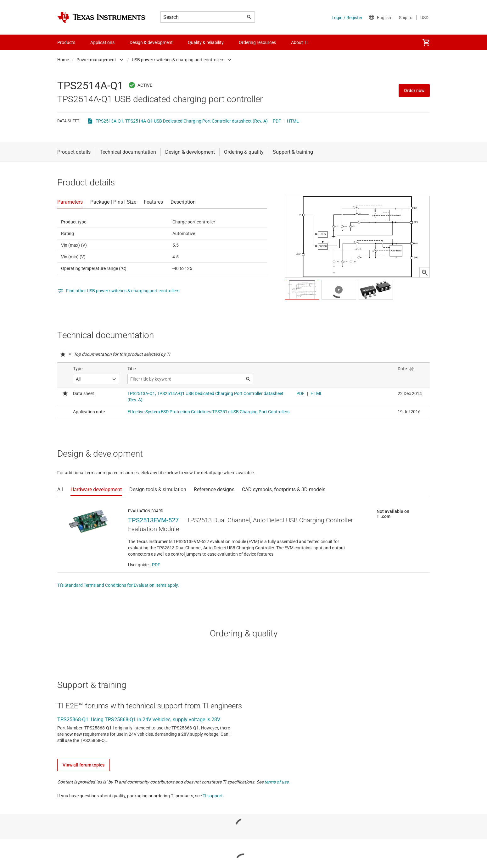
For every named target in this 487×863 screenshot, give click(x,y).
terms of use (276, 781)
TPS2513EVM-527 (153, 520)
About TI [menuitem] (299, 42)
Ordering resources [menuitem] (257, 42)
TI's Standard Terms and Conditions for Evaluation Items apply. (118, 585)
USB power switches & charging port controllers (178, 59)
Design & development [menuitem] (151, 42)
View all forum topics (83, 764)
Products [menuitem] (66, 42)
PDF (277, 121)
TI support (213, 795)
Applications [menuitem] (102, 42)
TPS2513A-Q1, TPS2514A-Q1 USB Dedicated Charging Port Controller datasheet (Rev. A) (182, 121)
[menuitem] (426, 42)
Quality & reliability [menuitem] (206, 42)
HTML (293, 121)
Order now (414, 90)
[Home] (101, 17)
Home (63, 59)
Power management (96, 59)
